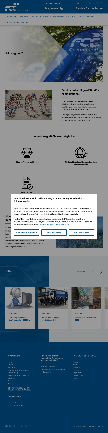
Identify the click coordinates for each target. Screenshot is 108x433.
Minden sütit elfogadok (26, 232)
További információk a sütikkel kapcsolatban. (55, 224)
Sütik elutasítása (81, 232)
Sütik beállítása (54, 232)
